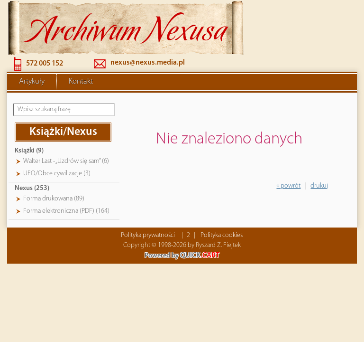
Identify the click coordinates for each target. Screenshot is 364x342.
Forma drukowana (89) (53, 198)
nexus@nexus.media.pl (147, 62)
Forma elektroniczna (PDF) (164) (66, 211)
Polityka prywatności (148, 235)
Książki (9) (29, 150)
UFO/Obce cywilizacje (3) (57, 173)
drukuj (319, 186)
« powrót (288, 186)
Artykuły (32, 82)
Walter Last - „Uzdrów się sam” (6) (66, 161)
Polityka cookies (221, 235)
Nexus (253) (32, 188)
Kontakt (81, 82)
